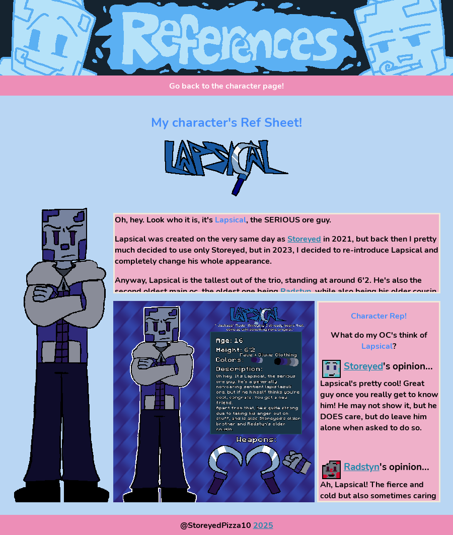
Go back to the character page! (226, 86)
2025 (263, 525)
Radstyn (295, 291)
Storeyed (304, 239)
